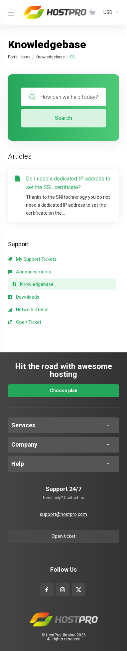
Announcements (29, 271)
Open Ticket (24, 322)
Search (63, 118)
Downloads (23, 297)
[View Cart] (94, 12)
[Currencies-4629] (110, 12)
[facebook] (46, 588)
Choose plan (63, 390)
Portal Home (19, 57)
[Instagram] (62, 588)
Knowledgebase (50, 57)
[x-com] (78, 588)
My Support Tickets (32, 259)
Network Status (28, 309)
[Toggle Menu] (11, 12)
